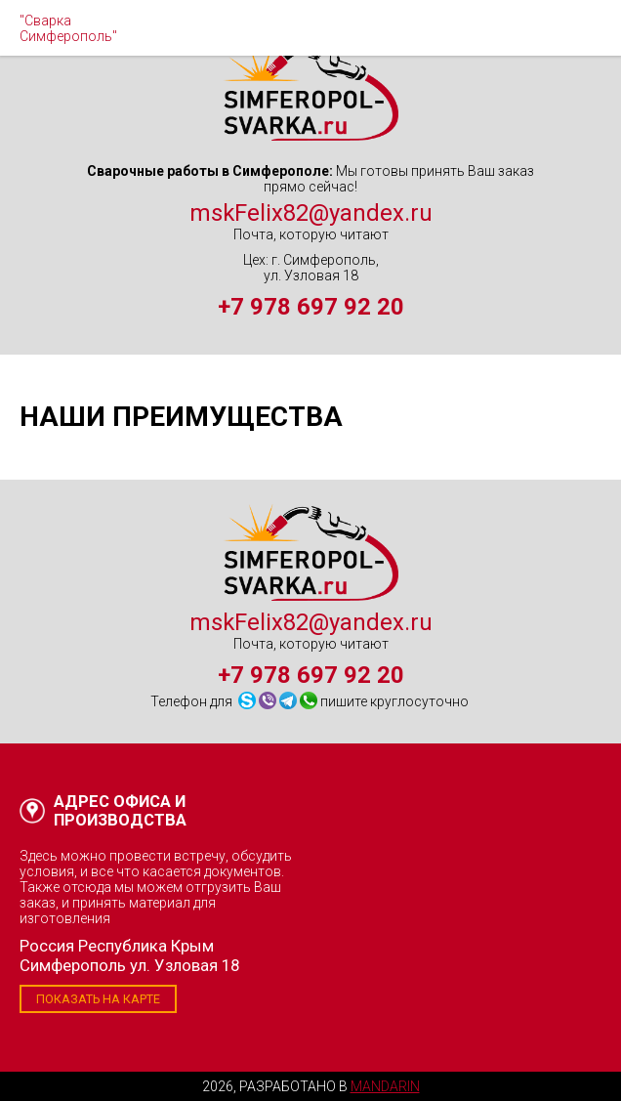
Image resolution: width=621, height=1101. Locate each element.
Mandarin (385, 1086)
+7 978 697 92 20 (311, 306)
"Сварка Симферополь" (68, 28)
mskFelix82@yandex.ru (311, 213)
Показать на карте (98, 999)
